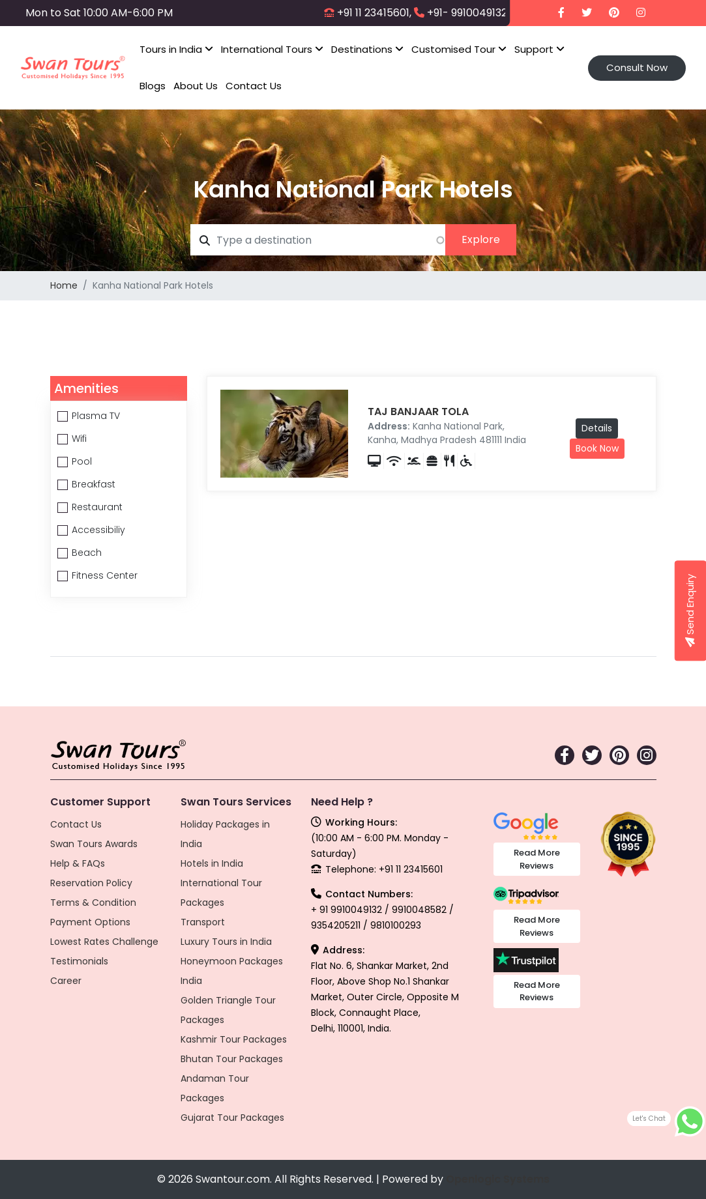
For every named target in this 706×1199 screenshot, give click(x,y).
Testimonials (79, 961)
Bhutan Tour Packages (232, 1058)
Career (65, 980)
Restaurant (97, 506)
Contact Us (254, 86)
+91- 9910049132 (467, 12)
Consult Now (637, 67)
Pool (82, 461)
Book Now (597, 448)
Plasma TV (96, 415)
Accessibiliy (98, 529)
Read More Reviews (537, 859)
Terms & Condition (93, 902)
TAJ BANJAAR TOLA (418, 411)
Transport (203, 922)
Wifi (79, 438)
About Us (195, 86)
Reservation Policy (91, 882)
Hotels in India (212, 863)
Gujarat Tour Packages (232, 1117)
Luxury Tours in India (226, 941)
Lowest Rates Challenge (104, 941)
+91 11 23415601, (374, 12)
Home (64, 285)
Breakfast (93, 484)
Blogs (153, 86)
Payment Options (90, 922)
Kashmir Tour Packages (234, 1039)
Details (596, 428)
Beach (87, 552)
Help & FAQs (77, 863)
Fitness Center (105, 575)
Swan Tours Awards (94, 843)
